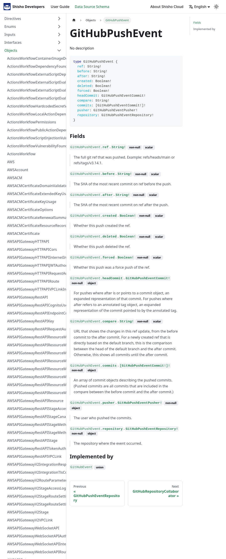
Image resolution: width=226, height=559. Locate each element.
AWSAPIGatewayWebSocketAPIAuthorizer (35, 536)
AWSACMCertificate (23, 233)
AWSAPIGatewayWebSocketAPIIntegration (35, 544)
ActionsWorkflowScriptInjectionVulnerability (35, 138)
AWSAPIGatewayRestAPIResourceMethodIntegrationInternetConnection (35, 337)
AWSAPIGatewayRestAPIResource (35, 400)
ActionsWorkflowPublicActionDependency (35, 130)
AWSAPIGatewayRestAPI (27, 297)
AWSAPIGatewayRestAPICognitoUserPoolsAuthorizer (35, 305)
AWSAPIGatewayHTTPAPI (28, 241)
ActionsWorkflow (21, 153)
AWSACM (14, 177)
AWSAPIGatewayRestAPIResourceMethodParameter (35, 376)
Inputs (9, 34)
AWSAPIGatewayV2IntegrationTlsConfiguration (35, 472)
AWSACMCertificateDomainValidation (35, 185)
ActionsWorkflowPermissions (31, 122)
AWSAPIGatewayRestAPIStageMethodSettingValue (35, 424)
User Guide (60, 6)
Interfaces (12, 42)
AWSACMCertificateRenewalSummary (35, 217)
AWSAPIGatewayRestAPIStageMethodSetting (35, 432)
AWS (11, 161)
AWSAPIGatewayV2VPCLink (30, 520)
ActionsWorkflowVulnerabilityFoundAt (35, 146)
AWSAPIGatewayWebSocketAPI (33, 528)
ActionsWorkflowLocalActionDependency (35, 114)
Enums (10, 26)
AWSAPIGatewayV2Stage (28, 512)
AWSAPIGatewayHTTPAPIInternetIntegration (35, 257)
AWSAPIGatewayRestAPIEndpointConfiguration (35, 313)
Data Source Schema (92, 6)
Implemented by (204, 29)
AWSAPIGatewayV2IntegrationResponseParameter (35, 464)
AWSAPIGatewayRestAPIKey (30, 321)
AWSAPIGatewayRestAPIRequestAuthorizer (35, 329)
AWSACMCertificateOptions (30, 209)
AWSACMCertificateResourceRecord (35, 225)
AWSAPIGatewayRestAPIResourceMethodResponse (35, 384)
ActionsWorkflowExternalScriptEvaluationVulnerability (35, 98)
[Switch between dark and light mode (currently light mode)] (216, 6)
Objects (10, 50)
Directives (12, 18)
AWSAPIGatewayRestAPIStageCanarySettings (35, 416)
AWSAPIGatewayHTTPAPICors (32, 249)
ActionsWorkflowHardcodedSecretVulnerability (35, 106)
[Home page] (74, 20)
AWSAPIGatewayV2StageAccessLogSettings (35, 488)
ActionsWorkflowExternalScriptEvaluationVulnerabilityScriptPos (35, 90)
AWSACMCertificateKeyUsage (31, 201)
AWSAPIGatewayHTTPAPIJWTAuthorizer (35, 265)
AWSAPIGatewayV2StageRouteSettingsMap (35, 496)
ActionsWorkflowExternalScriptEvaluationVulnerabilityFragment (35, 82)
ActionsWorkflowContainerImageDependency (35, 58)
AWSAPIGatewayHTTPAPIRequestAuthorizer (35, 273)
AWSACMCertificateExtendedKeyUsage (35, 193)
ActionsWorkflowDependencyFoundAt (35, 66)
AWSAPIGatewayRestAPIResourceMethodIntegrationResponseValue (35, 345)
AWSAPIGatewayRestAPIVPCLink (34, 456)
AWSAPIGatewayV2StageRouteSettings (35, 504)
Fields (197, 23)
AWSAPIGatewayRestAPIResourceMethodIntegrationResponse (35, 352)
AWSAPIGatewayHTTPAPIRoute (33, 281)
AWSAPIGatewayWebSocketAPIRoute (35, 551)
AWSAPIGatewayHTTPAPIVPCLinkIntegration (35, 289)
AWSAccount (17, 169)
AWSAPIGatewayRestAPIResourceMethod (35, 392)
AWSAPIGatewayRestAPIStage (32, 440)
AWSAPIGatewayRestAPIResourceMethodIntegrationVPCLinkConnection (35, 368)
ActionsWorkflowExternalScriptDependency (35, 74)
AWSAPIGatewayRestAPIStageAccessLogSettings (35, 408)
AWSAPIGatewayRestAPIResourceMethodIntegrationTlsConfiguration (35, 360)
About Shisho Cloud (166, 6)
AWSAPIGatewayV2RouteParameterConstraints (35, 480)
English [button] (197, 6)
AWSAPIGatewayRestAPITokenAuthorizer (35, 448)
